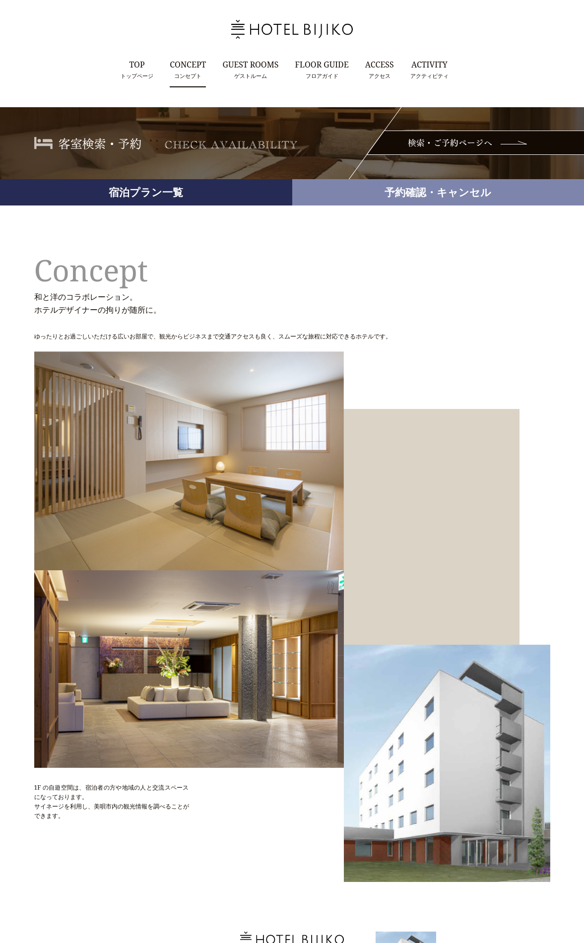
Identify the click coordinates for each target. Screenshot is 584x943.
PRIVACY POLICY (319, 903)
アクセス (379, 69)
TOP (213, 903)
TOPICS (239, 903)
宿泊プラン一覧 (146, 192)
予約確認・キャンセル (438, 192)
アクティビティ (429, 69)
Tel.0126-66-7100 (257, 865)
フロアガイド (321, 69)
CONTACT (272, 903)
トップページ (137, 69)
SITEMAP (364, 903)
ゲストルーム (251, 69)
